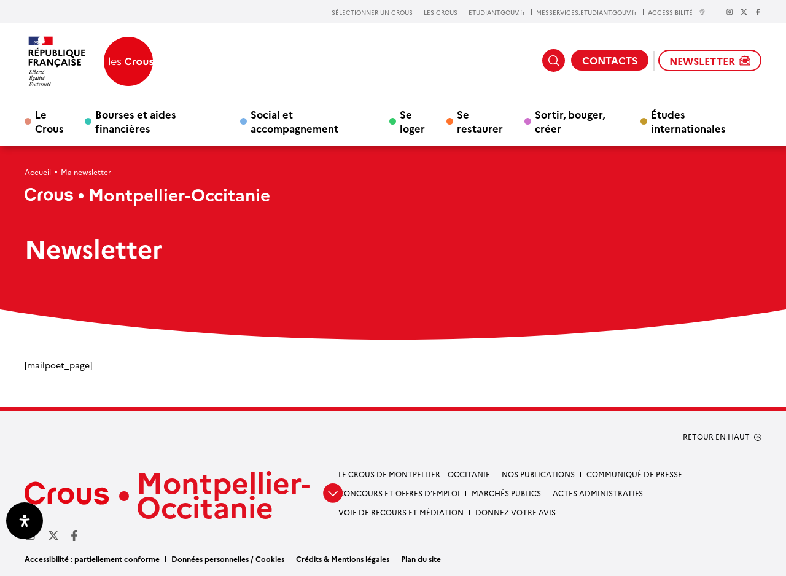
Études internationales (688, 121)
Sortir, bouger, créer (570, 121)
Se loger (412, 121)
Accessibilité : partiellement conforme (92, 558)
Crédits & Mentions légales (342, 558)
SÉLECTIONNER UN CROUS (372, 12)
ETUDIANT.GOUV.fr (497, 12)
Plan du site (421, 558)
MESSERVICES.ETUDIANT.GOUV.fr (586, 12)
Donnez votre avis (515, 512)
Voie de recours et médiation (401, 512)
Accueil (38, 171)
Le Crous (49, 121)
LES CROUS (440, 12)
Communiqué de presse (634, 474)
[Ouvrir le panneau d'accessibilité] (24, 520)
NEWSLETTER (709, 61)
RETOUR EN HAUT (716, 437)
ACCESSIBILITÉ (677, 12)
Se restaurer (480, 121)
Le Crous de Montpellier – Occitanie (414, 474)
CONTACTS (609, 60)
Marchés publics (506, 493)
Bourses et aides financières (135, 121)
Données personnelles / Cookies (227, 558)
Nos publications (538, 474)
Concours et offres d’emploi (399, 493)
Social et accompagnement (294, 121)
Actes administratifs (598, 493)
